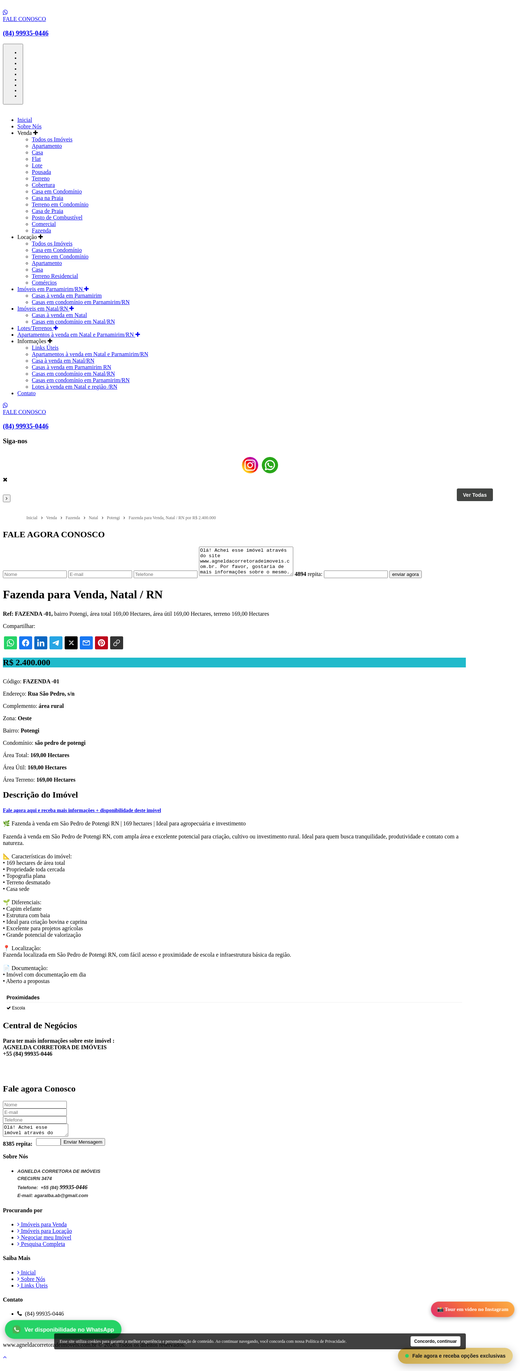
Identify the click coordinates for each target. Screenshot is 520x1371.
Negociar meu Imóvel (44, 1245)
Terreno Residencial (55, 276)
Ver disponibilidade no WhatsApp (63, 1329)
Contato (26, 393)
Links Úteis (45, 348)
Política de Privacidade (46, 1340)
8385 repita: (17, 1151)
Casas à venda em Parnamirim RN (71, 367)
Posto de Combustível (57, 217)
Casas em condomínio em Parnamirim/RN (81, 302)
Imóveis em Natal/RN (45, 309)
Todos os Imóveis (52, 139)
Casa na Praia (47, 198)
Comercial (44, 224)
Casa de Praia (47, 211)
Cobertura (43, 185)
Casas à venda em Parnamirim (67, 295)
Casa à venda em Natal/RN (63, 361)
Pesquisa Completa (41, 1251)
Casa (37, 152)
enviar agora (416, 579)
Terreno (41, 178)
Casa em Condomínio (57, 191)
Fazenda (41, 230)
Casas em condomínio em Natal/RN (73, 322)
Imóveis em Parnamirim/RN (53, 289)
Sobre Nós (29, 126)
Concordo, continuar (435, 1341)
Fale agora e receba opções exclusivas (455, 1356)
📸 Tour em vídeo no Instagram (472, 1309)
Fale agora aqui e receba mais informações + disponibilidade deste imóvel (82, 816)
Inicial (24, 120)
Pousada (41, 172)
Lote (37, 165)
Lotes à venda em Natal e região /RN (74, 387)
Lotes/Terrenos (37, 328)
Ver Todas (475, 495)
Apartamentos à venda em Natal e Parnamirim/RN (78, 335)
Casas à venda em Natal (59, 315)
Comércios (44, 282)
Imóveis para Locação (44, 1238)
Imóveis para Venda (42, 1232)
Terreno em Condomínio (60, 204)
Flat (36, 159)
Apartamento (47, 146)
